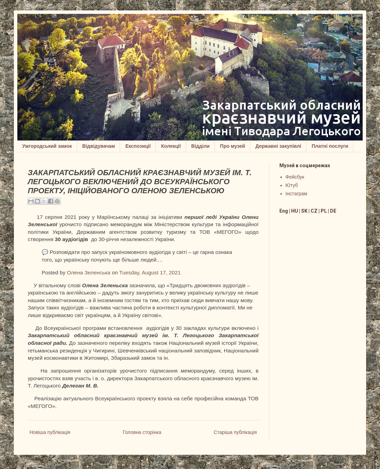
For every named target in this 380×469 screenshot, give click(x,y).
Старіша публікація (235, 432)
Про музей (232, 146)
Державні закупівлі (278, 146)
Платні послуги (330, 146)
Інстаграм (296, 193)
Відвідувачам (98, 146)
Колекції (171, 146)
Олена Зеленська (88, 272)
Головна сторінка (142, 432)
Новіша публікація (49, 432)
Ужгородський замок (47, 146)
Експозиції (138, 146)
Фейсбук (295, 177)
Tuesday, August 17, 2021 (150, 272)
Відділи (200, 146)
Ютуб (292, 185)
